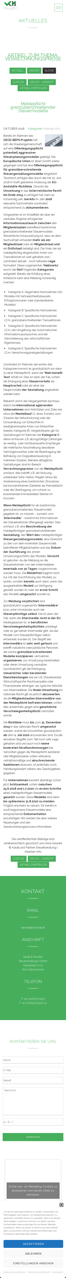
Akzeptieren (33, 1244)
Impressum (57, 1272)
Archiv (34, 70)
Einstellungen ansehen (33, 1263)
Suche (49, 70)
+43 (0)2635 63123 (34, 998)
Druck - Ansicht (42, 82)
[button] (61, 1205)
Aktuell (18, 70)
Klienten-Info (51, 128)
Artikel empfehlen (33, 88)
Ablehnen (33, 1253)
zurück (18, 82)
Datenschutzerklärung (15, 1272)
